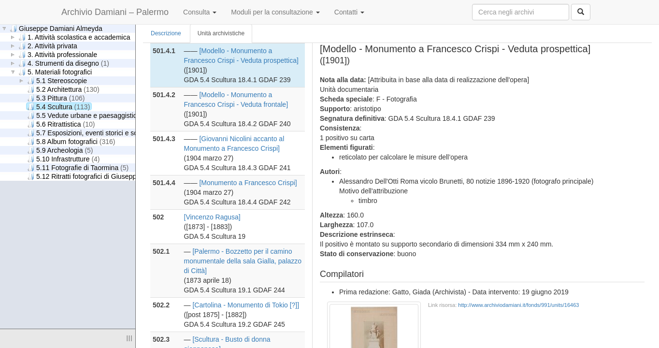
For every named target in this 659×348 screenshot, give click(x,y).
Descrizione (166, 33)
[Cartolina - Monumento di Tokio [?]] (245, 305)
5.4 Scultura (58, 106)
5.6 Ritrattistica (61, 124)
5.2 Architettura (63, 89)
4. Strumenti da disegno (63, 63)
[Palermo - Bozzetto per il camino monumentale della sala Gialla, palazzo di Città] (243, 261)
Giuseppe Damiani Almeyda (56, 28)
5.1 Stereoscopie (57, 80)
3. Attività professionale (57, 54)
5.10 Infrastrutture (63, 158)
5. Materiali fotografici (55, 71)
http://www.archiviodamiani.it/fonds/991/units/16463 (518, 305)
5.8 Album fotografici (71, 141)
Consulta (199, 12)
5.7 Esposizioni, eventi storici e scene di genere (110, 132)
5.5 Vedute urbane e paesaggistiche (90, 115)
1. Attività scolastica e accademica (74, 37)
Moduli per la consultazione (275, 12)
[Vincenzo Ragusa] (212, 217)
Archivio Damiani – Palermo (115, 12)
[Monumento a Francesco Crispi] (248, 183)
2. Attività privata (47, 45)
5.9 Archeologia (60, 150)
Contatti (349, 12)
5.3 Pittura (56, 98)
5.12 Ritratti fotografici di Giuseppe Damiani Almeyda (117, 176)
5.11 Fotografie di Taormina (78, 167)
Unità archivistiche (221, 33)
